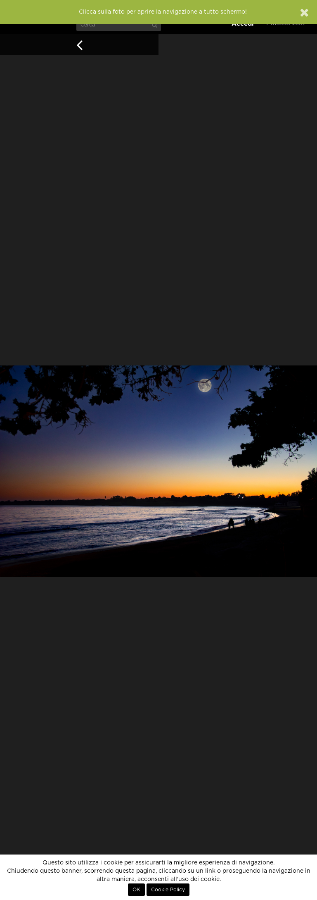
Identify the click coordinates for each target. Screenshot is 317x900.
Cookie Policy (168, 889)
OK (136, 889)
